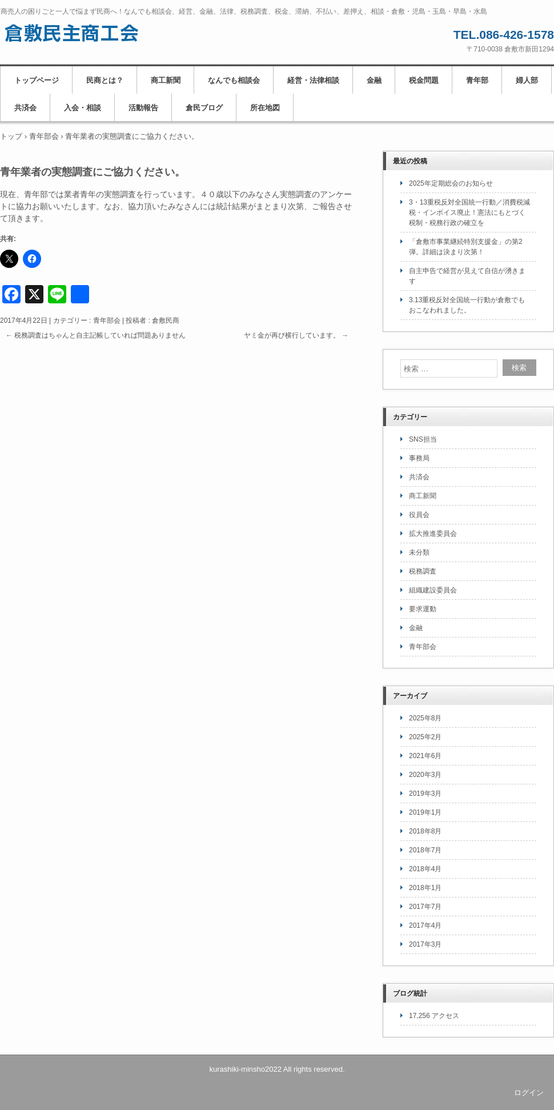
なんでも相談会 (234, 80)
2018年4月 (425, 869)
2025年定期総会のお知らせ (451, 183)
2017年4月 (425, 925)
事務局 (419, 458)
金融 (374, 80)
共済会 (25, 107)
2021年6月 (425, 756)
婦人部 (527, 80)
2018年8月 (425, 831)
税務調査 (422, 571)
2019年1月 (425, 812)
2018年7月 (425, 850)
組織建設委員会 (433, 590)
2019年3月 (425, 794)
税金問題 (424, 80)
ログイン (529, 1092)
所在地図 (265, 107)
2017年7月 (425, 907)
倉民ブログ (204, 107)
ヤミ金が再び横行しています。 (296, 335)
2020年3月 (425, 775)
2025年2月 (425, 737)
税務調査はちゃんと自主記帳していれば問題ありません (96, 335)
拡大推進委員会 (433, 534)
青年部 (477, 80)
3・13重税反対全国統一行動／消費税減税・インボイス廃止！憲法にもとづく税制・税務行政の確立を (469, 212)
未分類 (419, 552)
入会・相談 (82, 107)
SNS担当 (423, 439)
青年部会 (107, 320)
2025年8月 (425, 718)
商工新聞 (165, 80)
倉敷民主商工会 (72, 33)
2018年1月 (425, 888)
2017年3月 (425, 944)
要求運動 (422, 609)
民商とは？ (104, 80)
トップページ (36, 80)
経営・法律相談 (313, 80)
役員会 (419, 515)
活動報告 (143, 107)
